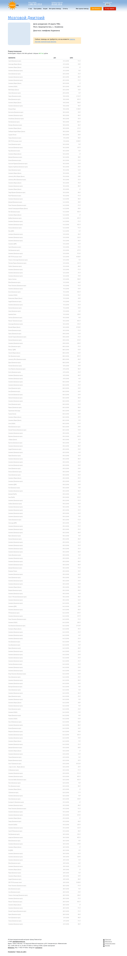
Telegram (108, 939)
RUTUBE (107, 945)
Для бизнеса (96, 9)
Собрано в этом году (61, 3)
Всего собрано (38, 3)
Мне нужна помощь (82, 9)
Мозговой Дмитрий (26, 17)
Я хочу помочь (109, 9)
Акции (45, 9)
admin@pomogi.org (19, 941)
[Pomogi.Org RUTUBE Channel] (104, 945)
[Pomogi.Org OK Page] (104, 943)
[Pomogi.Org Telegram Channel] (104, 939)
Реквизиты (11, 952)
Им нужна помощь (55, 9)
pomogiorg (38, 947)
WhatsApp (11, 947)
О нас (30, 9)
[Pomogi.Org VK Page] (104, 941)
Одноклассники (110, 943)
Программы (37, 9)
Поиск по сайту (21, 952)
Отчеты (65, 9)
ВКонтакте (108, 941)
